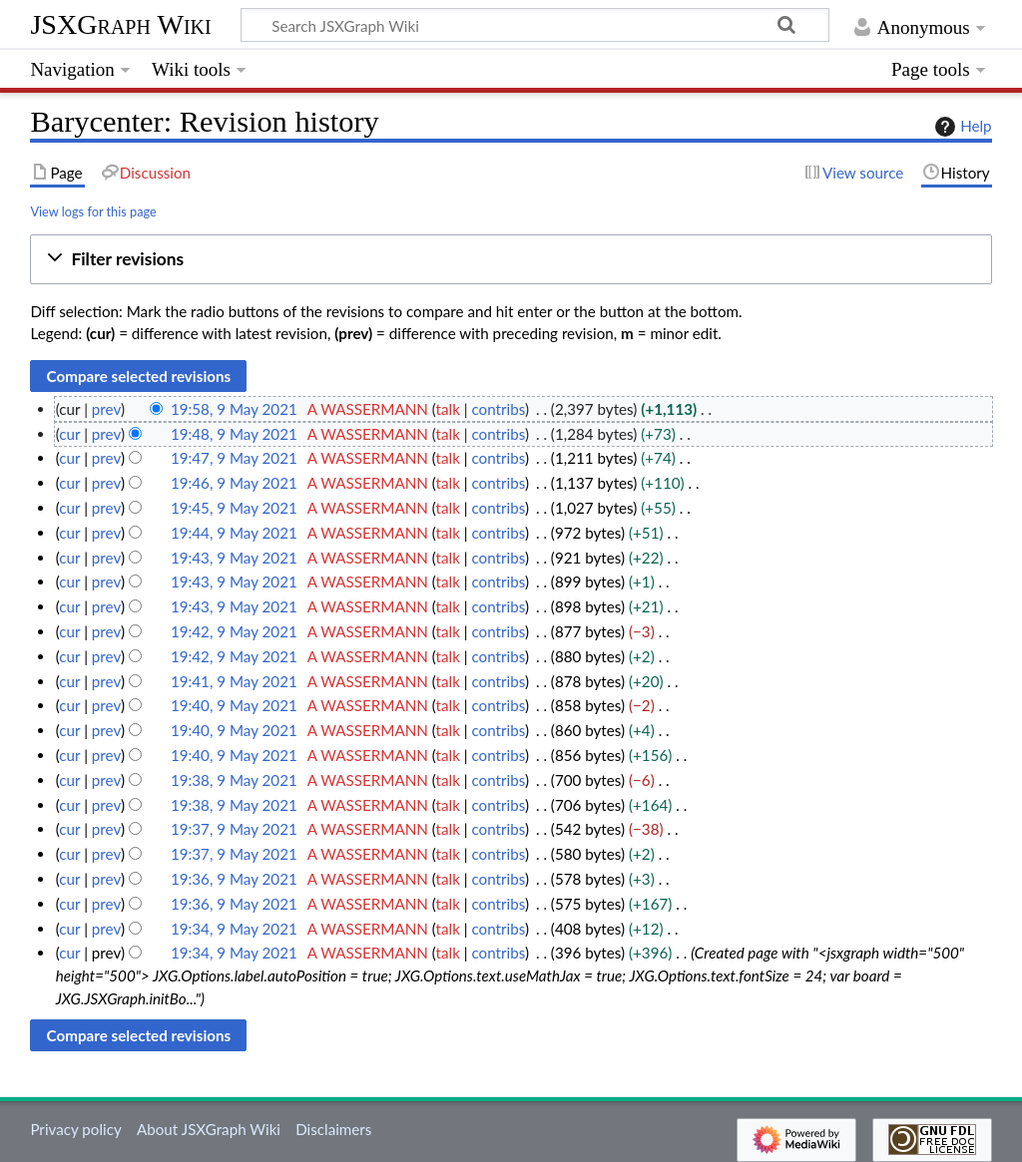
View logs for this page (93, 211)
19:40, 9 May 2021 (234, 705)
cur (69, 434)
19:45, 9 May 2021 (234, 508)
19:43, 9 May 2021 (234, 558)
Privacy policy (75, 1129)
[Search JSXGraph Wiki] (535, 25)
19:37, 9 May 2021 (234, 829)
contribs (497, 409)
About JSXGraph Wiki (208, 1129)
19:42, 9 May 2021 (234, 631)
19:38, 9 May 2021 (234, 780)
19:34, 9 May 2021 (234, 929)
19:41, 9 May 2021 (234, 681)
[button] (510, 259)
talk (448, 409)
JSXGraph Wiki (120, 24)
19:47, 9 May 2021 (234, 458)
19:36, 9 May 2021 (234, 879)
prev (106, 409)
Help (960, 127)
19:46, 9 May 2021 (234, 483)
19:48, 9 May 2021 (234, 434)
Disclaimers (333, 1129)
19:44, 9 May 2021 (234, 533)
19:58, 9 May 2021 (234, 409)
